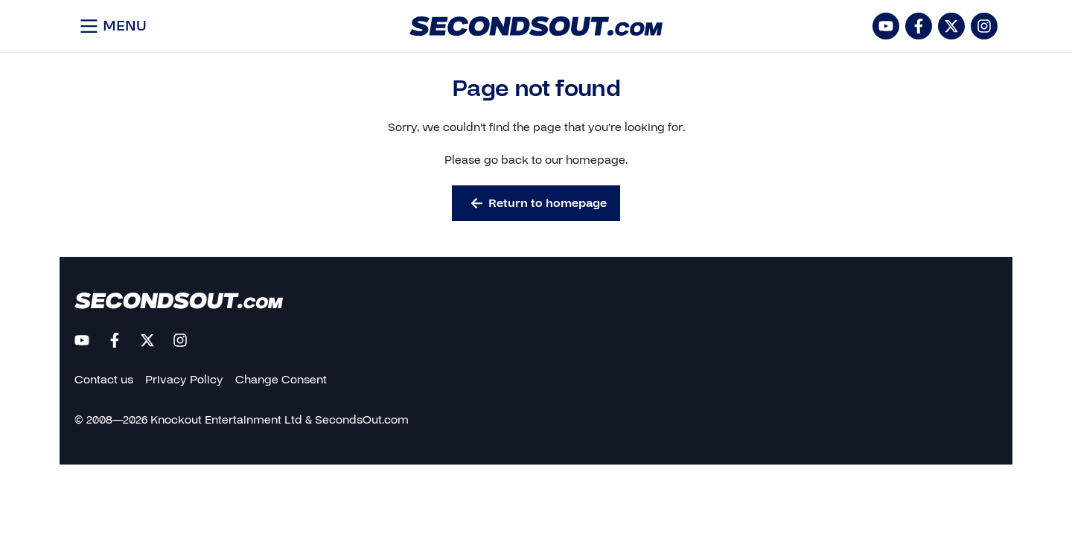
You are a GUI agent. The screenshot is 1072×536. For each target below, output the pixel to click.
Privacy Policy (184, 379)
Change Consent (281, 379)
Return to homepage (539, 203)
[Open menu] (110, 26)
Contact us (103, 379)
